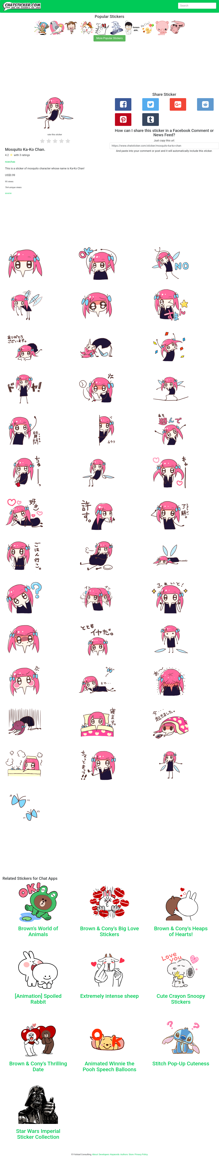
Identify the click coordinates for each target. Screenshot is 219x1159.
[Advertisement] (100, 68)
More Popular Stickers (109, 38)
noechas (10, 161)
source (8, 193)
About (95, 1154)
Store (131, 1154)
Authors (124, 1154)
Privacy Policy (141, 1154)
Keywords (115, 1154)
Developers (104, 1154)
